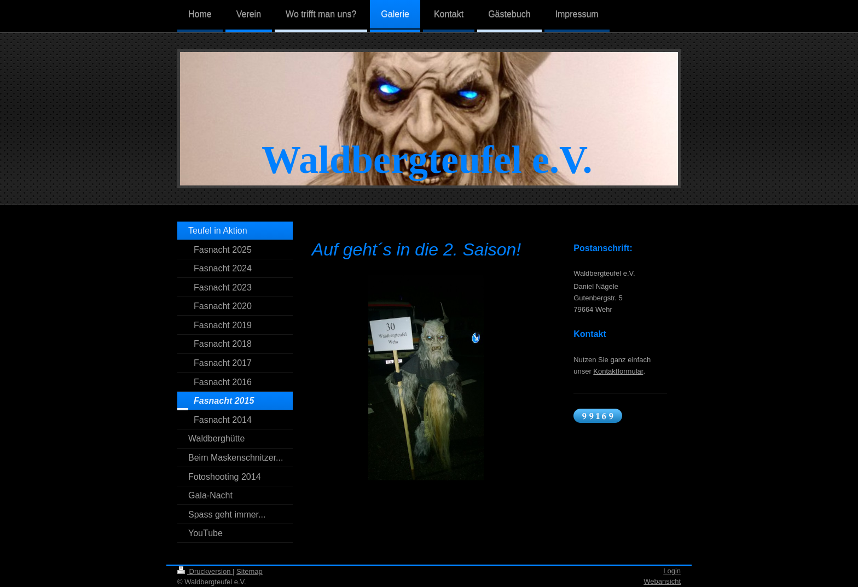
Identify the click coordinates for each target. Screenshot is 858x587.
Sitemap (249, 571)
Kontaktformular (618, 371)
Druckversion (205, 571)
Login (672, 571)
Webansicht (662, 581)
